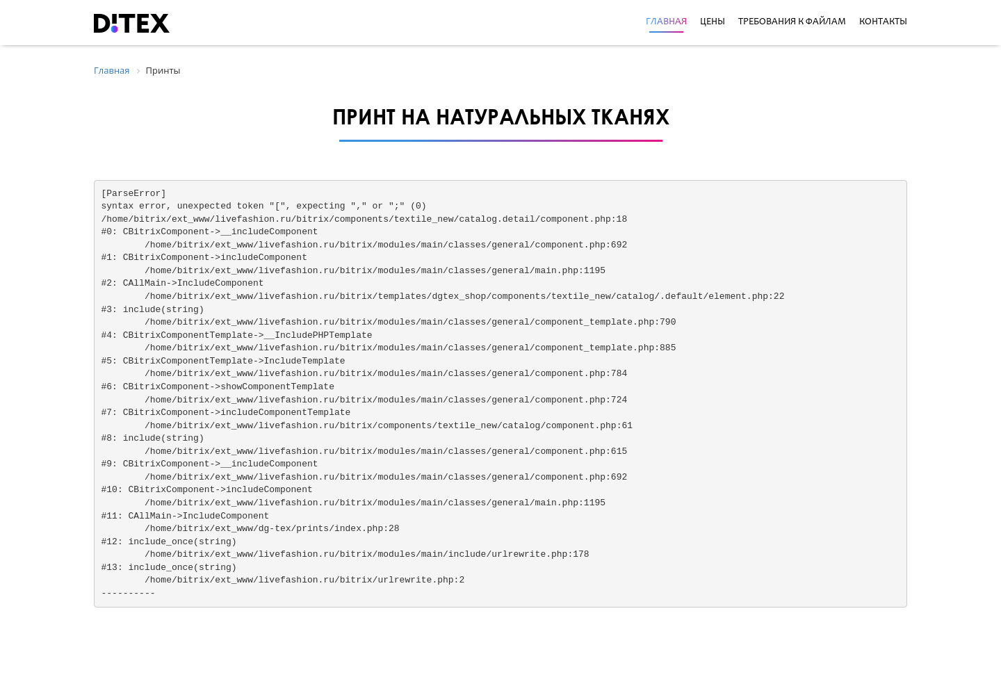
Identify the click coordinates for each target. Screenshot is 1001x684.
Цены (712, 22)
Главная (666, 22)
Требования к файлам (792, 22)
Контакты (883, 22)
